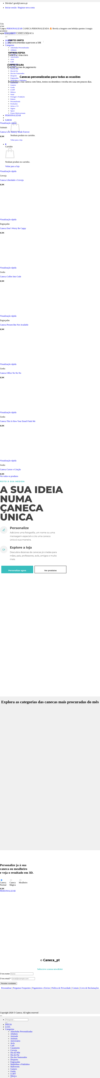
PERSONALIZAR (14, 28)
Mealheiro (23, 882)
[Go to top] (1, 1015)
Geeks (12, 87)
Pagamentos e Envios (41, 988)
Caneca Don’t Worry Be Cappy (13, 228)
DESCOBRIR (10, 33)
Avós (12, 59)
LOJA (7, 43)
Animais (13, 1038)
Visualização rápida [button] (8, 123)
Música (13, 1076)
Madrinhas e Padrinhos (20, 1064)
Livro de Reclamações (89, 988)
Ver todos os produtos (9, 476)
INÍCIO (8, 1024)
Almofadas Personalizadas (19, 48)
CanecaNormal (3, 883)
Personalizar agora (17, 570)
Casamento (15, 1048)
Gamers (13, 85)
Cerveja (13, 1050)
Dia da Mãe (14, 69)
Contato (75, 988)
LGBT (13, 1074)
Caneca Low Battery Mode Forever (15, 132)
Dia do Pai (14, 71)
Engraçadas (14, 78)
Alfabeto (13, 50)
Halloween (14, 1067)
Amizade (14, 1036)
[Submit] (6, 36)
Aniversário (14, 57)
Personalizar (6, 988)
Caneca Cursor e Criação (10, 469)
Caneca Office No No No (10, 373)
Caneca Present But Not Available (14, 325)
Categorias (9, 45)
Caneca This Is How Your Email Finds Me (17, 421)
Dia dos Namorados (17, 73)
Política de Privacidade (61, 988)
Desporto (13, 76)
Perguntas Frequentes (22, 988)
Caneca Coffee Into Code (10, 276)
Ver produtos (50, 570)
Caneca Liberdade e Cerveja (12, 180)
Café (12, 62)
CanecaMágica (13, 883)
